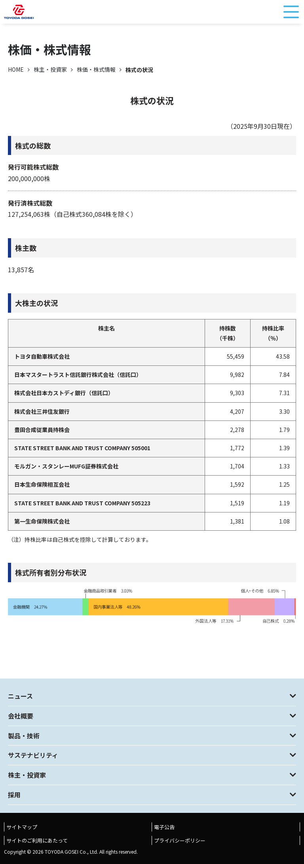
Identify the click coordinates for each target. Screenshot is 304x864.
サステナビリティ (33, 755)
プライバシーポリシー (179, 840)
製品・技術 (24, 735)
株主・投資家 (50, 69)
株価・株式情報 (96, 69)
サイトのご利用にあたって (37, 840)
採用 (14, 794)
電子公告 (164, 827)
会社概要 (20, 716)
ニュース (20, 696)
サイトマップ (21, 827)
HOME (16, 69)
